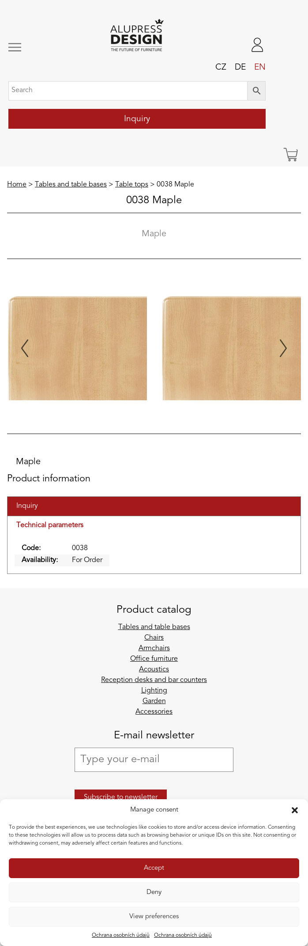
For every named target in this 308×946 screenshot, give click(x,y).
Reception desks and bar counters (154, 680)
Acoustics (154, 669)
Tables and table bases (71, 184)
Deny (154, 892)
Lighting (154, 690)
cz (220, 67)
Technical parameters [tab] (49, 525)
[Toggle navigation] (32, 47)
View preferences (154, 916)
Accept (154, 868)
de (240, 67)
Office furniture (154, 659)
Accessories (154, 711)
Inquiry (137, 119)
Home (16, 184)
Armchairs (154, 648)
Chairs (154, 637)
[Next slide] (283, 348)
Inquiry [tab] (27, 506)
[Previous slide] (24, 348)
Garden (154, 701)
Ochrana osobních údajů (121, 935)
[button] (294, 810)
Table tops (131, 184)
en (260, 67)
